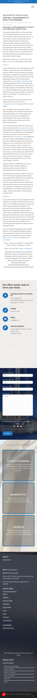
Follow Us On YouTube (9, 675)
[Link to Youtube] (33, 696)
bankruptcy (9, 61)
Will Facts (6, 682)
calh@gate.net (28, 248)
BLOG (4, 614)
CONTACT (6, 617)
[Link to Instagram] (28, 696)
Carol (10, 24)
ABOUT (5, 594)
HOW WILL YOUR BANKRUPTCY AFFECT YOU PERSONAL (16, 19)
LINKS (4, 611)
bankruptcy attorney (24, 128)
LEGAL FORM (7, 607)
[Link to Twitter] (30, 696)
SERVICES (6, 597)
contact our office (12, 238)
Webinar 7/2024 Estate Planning (11, 666)
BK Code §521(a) (24, 81)
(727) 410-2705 (12, 570)
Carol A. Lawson (12, 694)
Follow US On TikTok (9, 669)
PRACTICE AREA (7, 601)
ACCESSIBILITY (7, 620)
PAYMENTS (6, 604)
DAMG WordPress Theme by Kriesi (23, 694)
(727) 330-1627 (13, 573)
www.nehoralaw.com (17, 136)
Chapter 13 (6, 196)
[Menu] (32, 6)
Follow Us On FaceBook (9, 672)
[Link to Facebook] (23, 696)
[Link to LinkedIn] (25, 696)
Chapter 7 (6, 65)
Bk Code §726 (13, 81)
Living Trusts (7, 678)
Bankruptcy (14, 22)
